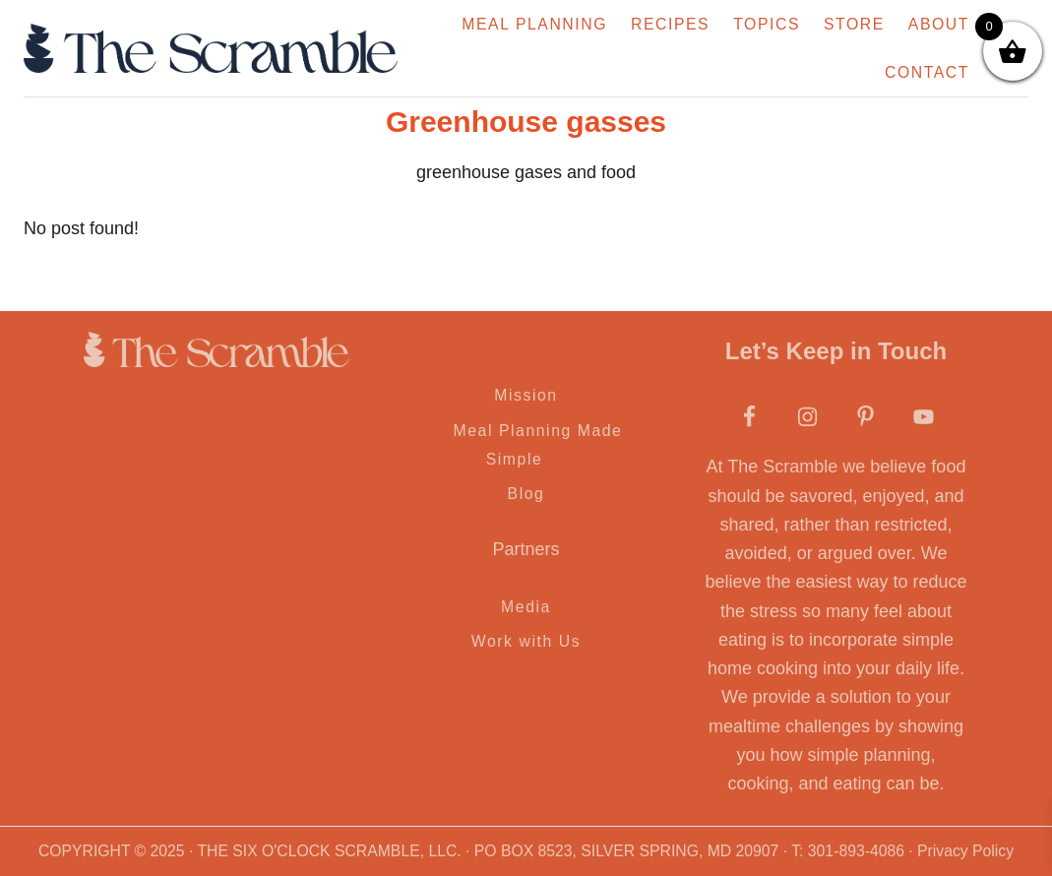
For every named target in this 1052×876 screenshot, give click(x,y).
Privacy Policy (965, 851)
